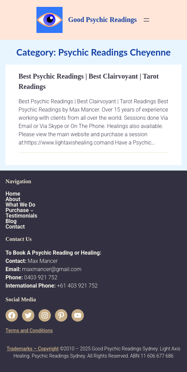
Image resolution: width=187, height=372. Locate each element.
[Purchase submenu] (32, 210)
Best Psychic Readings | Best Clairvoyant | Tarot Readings (89, 81)
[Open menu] (146, 20)
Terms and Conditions (29, 330)
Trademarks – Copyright (32, 348)
